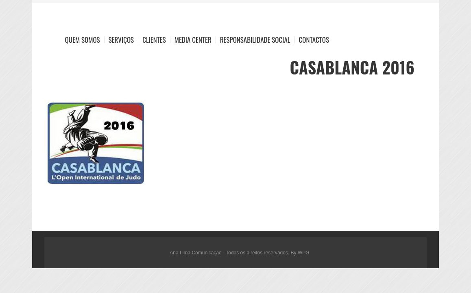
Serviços (121, 39)
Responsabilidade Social (255, 39)
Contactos (314, 39)
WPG (304, 253)
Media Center (193, 39)
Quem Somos (82, 39)
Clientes (154, 39)
